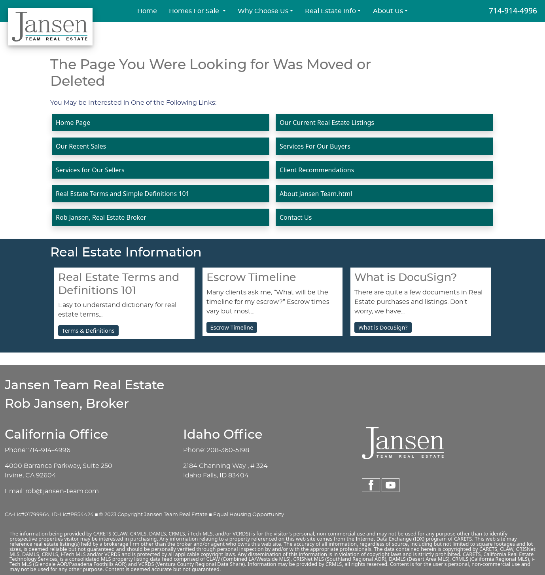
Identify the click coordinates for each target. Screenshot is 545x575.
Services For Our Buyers (315, 146)
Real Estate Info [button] (330, 11)
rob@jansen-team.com (62, 491)
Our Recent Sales (81, 146)
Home (147, 11)
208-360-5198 (228, 450)
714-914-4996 (513, 10)
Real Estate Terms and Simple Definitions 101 (122, 193)
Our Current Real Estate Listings (327, 122)
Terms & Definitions (88, 330)
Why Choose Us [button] (263, 11)
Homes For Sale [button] (195, 11)
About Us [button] (388, 11)
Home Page (73, 122)
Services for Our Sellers (90, 170)
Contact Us (296, 217)
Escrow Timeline (232, 327)
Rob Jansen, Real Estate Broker (101, 217)
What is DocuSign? (382, 327)
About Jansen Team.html (316, 193)
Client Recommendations (317, 170)
